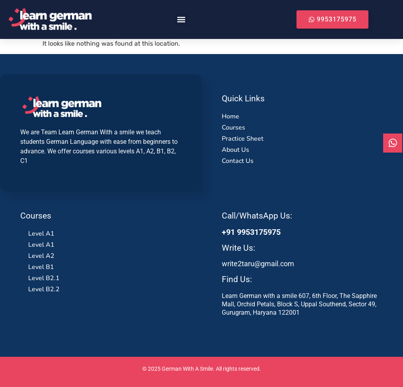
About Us (235, 149)
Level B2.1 (44, 278)
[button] (181, 19)
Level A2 (41, 256)
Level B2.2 (44, 289)
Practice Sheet (243, 138)
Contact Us (238, 161)
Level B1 (41, 267)
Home (230, 116)
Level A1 (41, 233)
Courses (233, 127)
